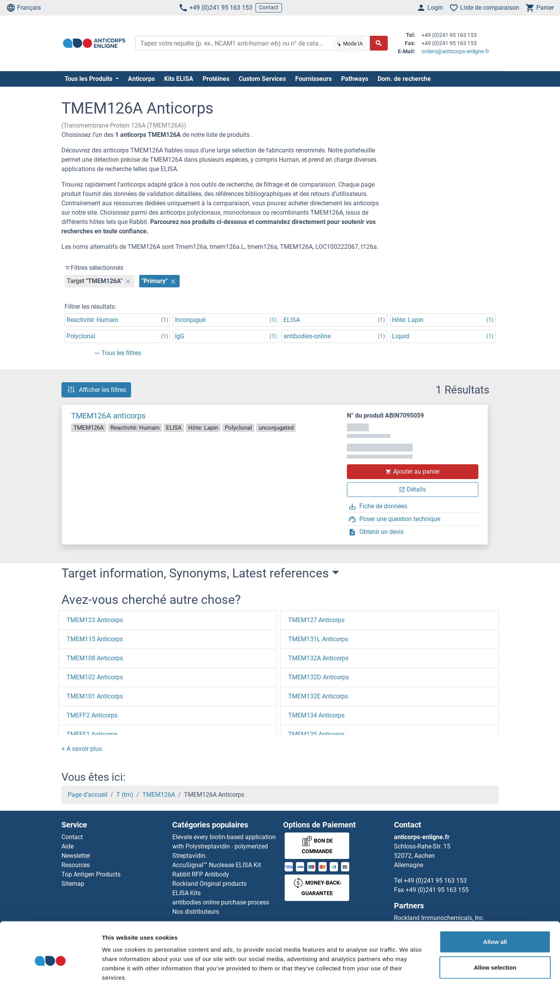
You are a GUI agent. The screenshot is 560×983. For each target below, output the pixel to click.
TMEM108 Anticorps (94, 658)
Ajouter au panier (412, 471)
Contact (268, 7)
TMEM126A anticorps (108, 415)
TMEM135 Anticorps (316, 734)
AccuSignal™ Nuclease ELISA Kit (216, 865)
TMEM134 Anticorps (316, 715)
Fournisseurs (313, 78)
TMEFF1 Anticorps (91, 734)
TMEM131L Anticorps (318, 639)
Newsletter (75, 855)
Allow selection (495, 926)
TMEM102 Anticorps (94, 677)
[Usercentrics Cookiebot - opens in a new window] (50, 968)
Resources (75, 865)
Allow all (495, 900)
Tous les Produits (89, 78)
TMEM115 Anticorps (94, 639)
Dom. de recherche (404, 78)
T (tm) (124, 794)
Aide (67, 846)
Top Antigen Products (91, 874)
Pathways (354, 78)
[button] (81, 748)
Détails (412, 489)
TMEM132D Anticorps (318, 677)
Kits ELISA (178, 78)
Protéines (216, 78)
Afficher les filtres (96, 389)
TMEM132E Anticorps (318, 696)
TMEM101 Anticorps (94, 696)
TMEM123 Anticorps (94, 620)
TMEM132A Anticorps (318, 658)
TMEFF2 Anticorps (91, 715)
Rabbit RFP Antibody (200, 874)
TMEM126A (158, 794)
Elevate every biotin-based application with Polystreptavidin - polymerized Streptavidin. (224, 846)
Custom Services (262, 78)
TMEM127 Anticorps (316, 620)
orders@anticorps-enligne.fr (455, 51)
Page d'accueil (87, 794)
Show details (408, 967)
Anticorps (141, 78)
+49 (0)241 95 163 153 (215, 7)
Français (23, 7)
